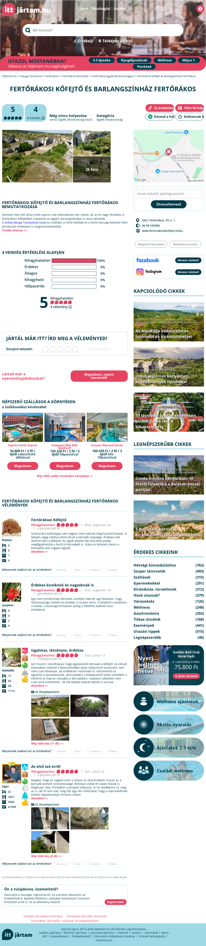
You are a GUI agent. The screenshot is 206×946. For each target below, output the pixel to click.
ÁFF (45, 936)
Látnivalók (151, 933)
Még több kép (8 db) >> (46, 856)
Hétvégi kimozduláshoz (178, 319)
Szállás (136, 933)
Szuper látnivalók (146, 322)
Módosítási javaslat (185, 244)
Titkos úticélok (167, 370)
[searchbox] (103, 30)
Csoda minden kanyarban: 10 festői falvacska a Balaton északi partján (168, 484)
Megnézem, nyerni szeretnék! (99, 376)
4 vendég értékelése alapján (33, 252)
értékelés (35, 113)
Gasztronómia (146, 613)
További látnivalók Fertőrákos (43, 916)
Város (165, 933)
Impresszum (104, 940)
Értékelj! (86, 41)
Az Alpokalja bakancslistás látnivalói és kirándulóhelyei (164, 333)
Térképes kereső (117, 41)
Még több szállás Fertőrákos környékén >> (65, 476)
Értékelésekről (81, 936)
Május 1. (189, 60)
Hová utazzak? (147, 595)
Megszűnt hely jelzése (151, 244)
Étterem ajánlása (75, 933)
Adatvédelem (59, 936)
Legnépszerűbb (187, 472)
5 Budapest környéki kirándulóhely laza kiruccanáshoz (169, 531)
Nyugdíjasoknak (134, 60)
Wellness (165, 60)
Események (144, 625)
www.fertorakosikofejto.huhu (162, 231)
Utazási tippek (160, 409)
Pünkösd (144, 66)
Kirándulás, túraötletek (172, 322)
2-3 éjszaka (101, 60)
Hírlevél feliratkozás (152, 936)
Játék (84, 8)
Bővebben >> (39, 551)
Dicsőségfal (101, 8)
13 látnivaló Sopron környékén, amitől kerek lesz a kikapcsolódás (166, 421)
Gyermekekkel (147, 583)
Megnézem (22, 466)
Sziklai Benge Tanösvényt (21, 222)
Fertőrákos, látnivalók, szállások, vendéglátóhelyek (65, 921)
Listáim (120, 8)
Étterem (123, 933)
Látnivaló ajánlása (102, 933)
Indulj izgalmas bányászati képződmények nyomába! (162, 378)
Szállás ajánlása (50, 933)
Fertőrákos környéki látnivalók (86, 916)
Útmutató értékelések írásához (114, 936)
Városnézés (142, 409)
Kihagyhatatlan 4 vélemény (61, 302)
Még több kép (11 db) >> (47, 743)
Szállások (142, 577)
